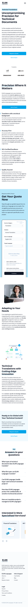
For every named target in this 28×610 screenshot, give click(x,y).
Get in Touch (14, 107)
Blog (15, 578)
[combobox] (14, 225)
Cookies (4, 595)
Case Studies (17, 575)
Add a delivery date (11, 261)
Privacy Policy (5, 591)
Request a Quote (14, 431)
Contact (16, 580)
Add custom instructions (12, 268)
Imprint (3, 588)
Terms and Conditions (7, 593)
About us (4, 575)
